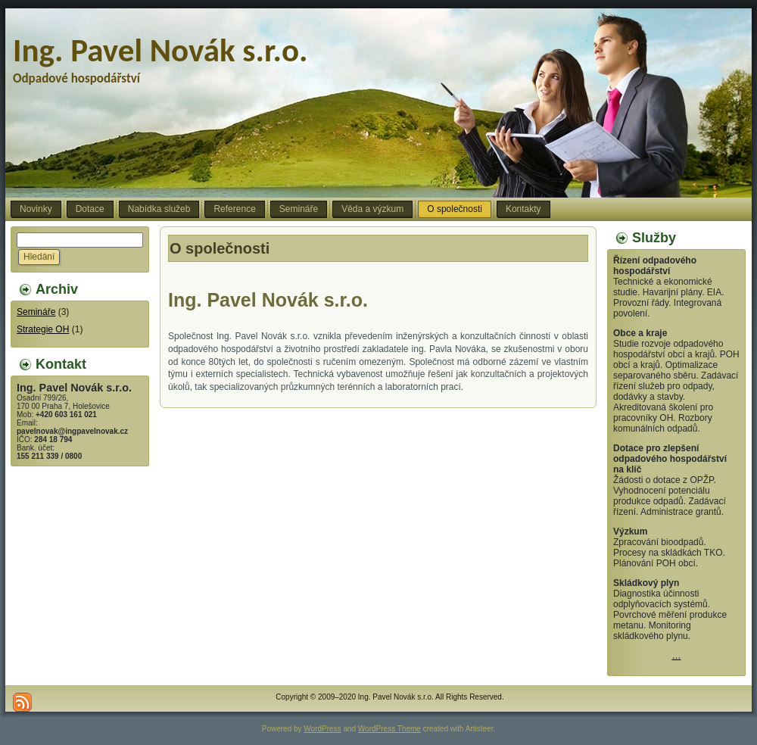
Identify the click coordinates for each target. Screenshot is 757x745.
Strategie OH (43, 329)
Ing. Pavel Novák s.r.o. (160, 50)
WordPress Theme (389, 729)
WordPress (322, 729)
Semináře (36, 312)
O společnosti (219, 248)
